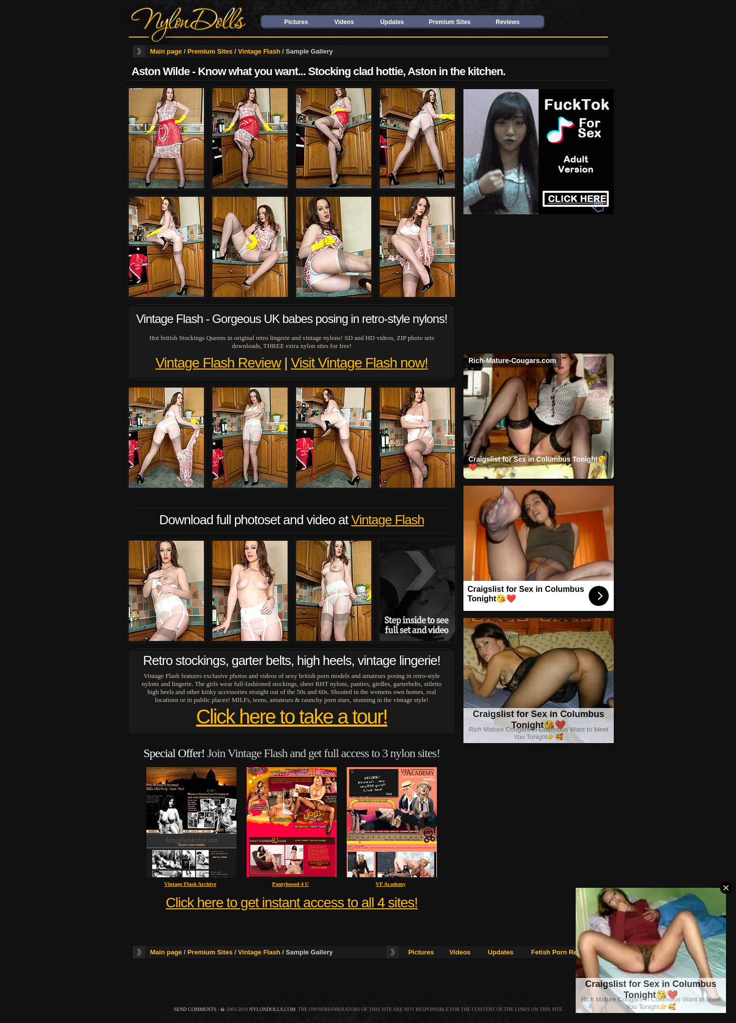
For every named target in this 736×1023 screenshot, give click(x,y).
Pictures (296, 22)
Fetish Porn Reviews (563, 952)
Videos (344, 22)
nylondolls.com (272, 1009)
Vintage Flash (259, 51)
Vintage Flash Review (218, 363)
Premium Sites (449, 22)
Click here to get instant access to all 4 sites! (292, 902)
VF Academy (390, 884)
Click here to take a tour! (291, 717)
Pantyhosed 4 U (290, 884)
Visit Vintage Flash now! (359, 363)
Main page (166, 51)
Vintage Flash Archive (190, 884)
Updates (392, 22)
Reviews (508, 22)
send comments (195, 1009)
